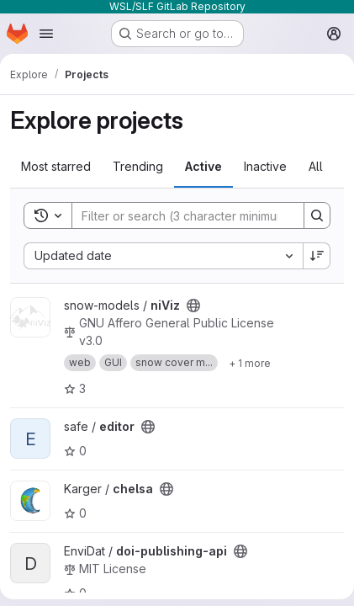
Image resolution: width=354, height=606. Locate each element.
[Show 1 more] (249, 363)
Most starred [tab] (56, 166)
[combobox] (163, 255)
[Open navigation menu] (46, 33)
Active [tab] (203, 166)
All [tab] (316, 166)
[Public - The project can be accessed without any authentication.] (193, 305)
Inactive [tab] (265, 166)
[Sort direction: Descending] (317, 255)
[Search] (182, 215)
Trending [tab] (138, 166)
